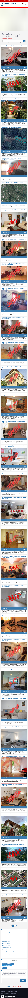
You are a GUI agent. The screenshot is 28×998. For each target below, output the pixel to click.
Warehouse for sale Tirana (7, 949)
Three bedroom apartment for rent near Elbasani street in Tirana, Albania (13, 640)
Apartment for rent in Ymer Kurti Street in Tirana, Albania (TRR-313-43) (13, 785)
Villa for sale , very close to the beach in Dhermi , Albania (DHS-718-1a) (13, 75)
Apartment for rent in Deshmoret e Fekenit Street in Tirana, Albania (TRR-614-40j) (13, 318)
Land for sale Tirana (6, 941)
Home (8, 986)
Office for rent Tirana (6, 943)
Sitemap (2, 990)
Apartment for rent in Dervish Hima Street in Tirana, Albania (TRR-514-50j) (13, 289)
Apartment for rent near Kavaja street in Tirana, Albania (13, 45)
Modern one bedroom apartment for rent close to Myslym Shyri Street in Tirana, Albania (13, 670)
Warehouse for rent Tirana (7, 947)
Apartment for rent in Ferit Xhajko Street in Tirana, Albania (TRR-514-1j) (13, 422)
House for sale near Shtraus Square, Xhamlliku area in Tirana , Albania (14, 814)
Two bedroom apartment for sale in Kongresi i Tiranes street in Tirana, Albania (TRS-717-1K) (14, 557)
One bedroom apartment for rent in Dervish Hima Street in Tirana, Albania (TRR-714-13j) (13, 264)
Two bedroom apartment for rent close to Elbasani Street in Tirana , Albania (14, 395)
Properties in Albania (6, 956)
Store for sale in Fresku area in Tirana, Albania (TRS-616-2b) (14, 756)
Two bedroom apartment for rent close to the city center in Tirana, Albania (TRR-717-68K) (13, 446)
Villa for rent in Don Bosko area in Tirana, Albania (11, 98)
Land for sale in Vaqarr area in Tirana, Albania (11, 869)
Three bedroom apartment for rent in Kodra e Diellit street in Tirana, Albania (14, 498)
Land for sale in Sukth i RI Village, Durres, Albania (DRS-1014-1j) (13, 845)
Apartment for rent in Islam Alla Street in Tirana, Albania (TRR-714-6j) (13, 343)
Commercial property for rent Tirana (9, 951)
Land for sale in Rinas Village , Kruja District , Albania (12, 182)
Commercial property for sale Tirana (9, 953)
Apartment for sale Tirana (7, 934)
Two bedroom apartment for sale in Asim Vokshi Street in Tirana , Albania (13, 210)
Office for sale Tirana (6, 945)
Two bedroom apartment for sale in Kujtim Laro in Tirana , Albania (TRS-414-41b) (13, 586)
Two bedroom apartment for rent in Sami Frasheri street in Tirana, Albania (13, 727)
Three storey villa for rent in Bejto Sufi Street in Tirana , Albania (12, 367)
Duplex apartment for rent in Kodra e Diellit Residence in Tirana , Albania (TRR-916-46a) (13, 159)
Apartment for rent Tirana (7, 932)
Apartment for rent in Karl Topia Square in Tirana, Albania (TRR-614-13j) (13, 895)
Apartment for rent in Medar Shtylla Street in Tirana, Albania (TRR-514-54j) (14, 616)
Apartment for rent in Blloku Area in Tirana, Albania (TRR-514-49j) (14, 474)
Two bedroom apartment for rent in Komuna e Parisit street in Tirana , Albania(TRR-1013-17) (14, 527)
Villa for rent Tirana (5, 937)
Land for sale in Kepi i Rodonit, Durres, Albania (11, 127)
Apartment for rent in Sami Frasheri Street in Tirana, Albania (14, 698)
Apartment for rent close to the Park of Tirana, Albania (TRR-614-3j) (14, 240)
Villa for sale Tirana (5, 939)
